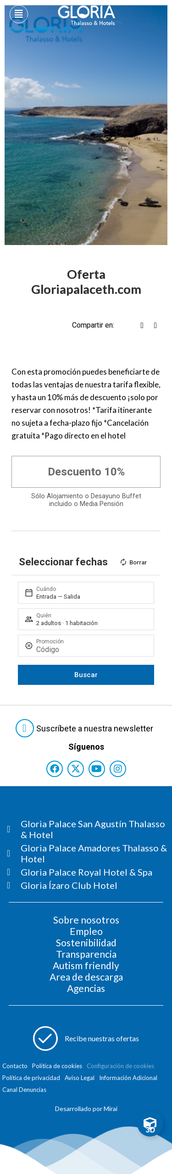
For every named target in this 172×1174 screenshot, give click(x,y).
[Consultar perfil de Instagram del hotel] (118, 769)
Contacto (15, 1066)
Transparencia (86, 954)
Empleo (86, 931)
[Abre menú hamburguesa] (18, 14)
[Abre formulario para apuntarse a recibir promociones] (86, 1038)
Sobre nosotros (86, 919)
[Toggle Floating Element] (150, 1124)
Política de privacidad (31, 1077)
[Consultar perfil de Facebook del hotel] (54, 769)
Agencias (86, 988)
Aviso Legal (79, 1077)
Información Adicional (128, 1077)
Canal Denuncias (24, 1089)
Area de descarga (86, 976)
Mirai (110, 1108)
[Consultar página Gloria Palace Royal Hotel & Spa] (89, 871)
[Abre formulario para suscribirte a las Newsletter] (86, 728)
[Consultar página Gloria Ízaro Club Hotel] (89, 885)
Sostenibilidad (86, 942)
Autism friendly (86, 965)
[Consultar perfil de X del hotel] (75, 769)
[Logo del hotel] (87, 15)
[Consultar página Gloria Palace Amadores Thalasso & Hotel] (89, 853)
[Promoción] (91, 649)
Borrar (133, 562)
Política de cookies (57, 1066)
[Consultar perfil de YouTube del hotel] (97, 769)
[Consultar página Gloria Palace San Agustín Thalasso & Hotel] (89, 829)
